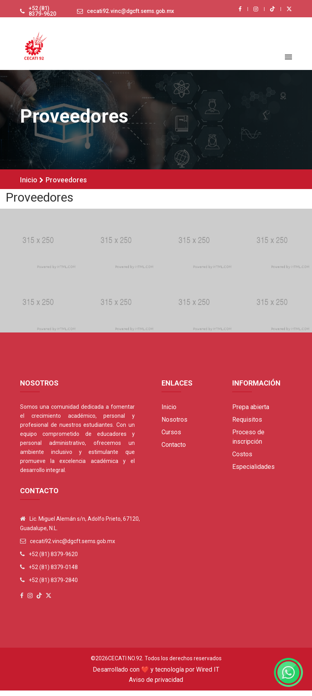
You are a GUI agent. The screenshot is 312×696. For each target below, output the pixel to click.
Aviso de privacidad (156, 685)
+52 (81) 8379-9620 (39, 14)
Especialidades (253, 472)
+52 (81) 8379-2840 (53, 585)
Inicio (28, 185)
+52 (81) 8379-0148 (53, 572)
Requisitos (247, 425)
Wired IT (207, 675)
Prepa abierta (250, 412)
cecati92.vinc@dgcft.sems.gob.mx (129, 14)
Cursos (171, 437)
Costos (242, 459)
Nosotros (174, 425)
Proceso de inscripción (248, 442)
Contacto (174, 450)
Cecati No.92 (125, 664)
